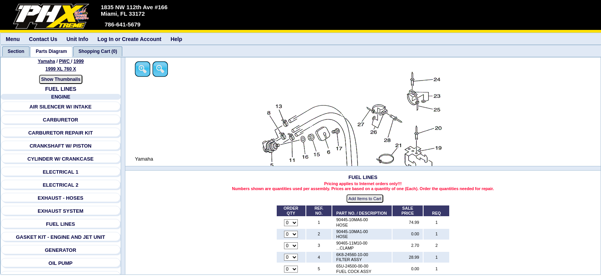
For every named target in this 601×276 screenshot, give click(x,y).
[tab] (16, 51)
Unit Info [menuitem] (77, 39)
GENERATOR (60, 250)
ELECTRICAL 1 (61, 172)
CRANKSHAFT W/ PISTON (61, 146)
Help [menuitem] (176, 39)
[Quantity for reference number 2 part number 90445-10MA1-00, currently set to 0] (292, 234)
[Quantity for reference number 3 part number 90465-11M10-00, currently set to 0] (292, 246)
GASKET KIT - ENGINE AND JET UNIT (60, 237)
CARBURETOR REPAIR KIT (60, 133)
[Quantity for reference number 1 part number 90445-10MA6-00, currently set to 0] (292, 222)
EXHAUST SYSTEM (61, 211)
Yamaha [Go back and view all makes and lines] (46, 61)
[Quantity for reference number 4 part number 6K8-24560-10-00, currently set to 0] (292, 257)
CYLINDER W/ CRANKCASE (61, 159)
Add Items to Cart (365, 199)
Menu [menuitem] (13, 39)
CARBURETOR (60, 120)
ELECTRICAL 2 (61, 185)
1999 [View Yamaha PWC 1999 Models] (79, 61)
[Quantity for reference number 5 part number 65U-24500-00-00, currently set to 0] (292, 269)
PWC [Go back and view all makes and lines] (65, 61)
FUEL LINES (60, 224)
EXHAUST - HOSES (61, 198)
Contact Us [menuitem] (43, 39)
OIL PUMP (61, 263)
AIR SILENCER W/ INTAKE (61, 107)
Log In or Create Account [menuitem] (129, 39)
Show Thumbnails (60, 79)
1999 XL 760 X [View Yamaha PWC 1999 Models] (61, 69)
